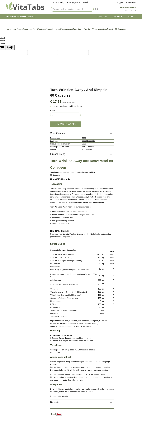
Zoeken (96, 9)
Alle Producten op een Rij (20, 17)
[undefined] (10, 47)
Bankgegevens (73, 2)
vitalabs (86, 2)
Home (130, 17)
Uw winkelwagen (127, 7)
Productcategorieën (45, 29)
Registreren (131, 2)
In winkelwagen (66, 124)
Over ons (102, 17)
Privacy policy (59, 2)
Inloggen (119, 2)
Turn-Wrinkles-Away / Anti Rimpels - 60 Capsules (105, 29)
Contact (117, 17)
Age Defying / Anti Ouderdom (69, 29)
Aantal (52, 110)
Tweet (53, 414)
